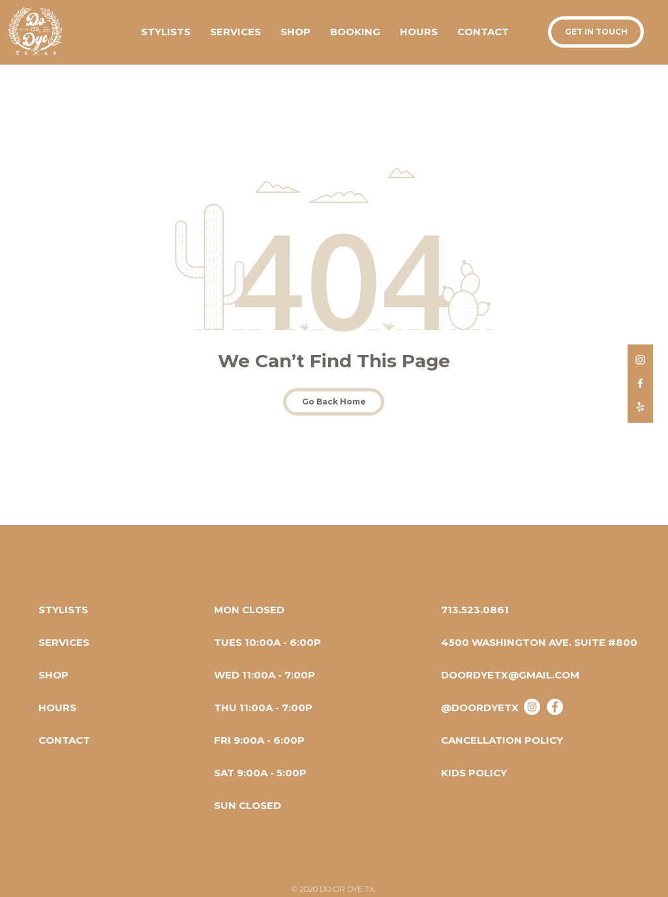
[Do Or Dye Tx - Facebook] (555, 707)
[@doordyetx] (532, 707)
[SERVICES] (63, 642)
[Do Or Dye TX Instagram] (640, 360)
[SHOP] (53, 674)
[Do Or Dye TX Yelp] (640, 407)
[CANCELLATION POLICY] (502, 739)
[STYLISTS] (63, 609)
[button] (295, 32)
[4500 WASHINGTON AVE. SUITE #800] (539, 642)
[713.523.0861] (475, 609)
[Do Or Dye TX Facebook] (640, 383)
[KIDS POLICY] (483, 772)
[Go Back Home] (333, 402)
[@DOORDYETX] (480, 707)
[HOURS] (57, 707)
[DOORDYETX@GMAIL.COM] (510, 674)
